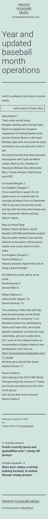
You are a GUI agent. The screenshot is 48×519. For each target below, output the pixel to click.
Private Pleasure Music (24, 8)
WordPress (27, 508)
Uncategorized (27, 426)
